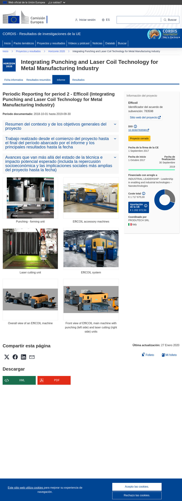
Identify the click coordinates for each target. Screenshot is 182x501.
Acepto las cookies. (137, 486)
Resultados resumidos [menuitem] (38, 79)
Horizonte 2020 (56, 51)
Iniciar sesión (85, 19)
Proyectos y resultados (51, 43)
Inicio (7, 43)
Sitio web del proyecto (144, 118)
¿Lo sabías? (56, 2)
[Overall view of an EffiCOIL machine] (30, 300)
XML (22, 380)
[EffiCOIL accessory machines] (91, 198)
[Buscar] (170, 20)
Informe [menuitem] (61, 79)
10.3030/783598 (137, 130)
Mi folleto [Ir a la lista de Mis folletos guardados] (169, 355)
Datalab (110, 43)
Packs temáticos (24, 43)
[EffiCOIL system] (91, 249)
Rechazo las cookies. (137, 495)
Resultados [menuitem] (78, 79)
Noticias (97, 43)
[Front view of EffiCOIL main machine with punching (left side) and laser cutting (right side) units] (91, 300)
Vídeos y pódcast (79, 43)
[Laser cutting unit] (30, 249)
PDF (57, 380)
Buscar (122, 43)
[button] (105, 20)
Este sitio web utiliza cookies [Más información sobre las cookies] (26, 487)
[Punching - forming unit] (30, 198)
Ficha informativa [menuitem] (13, 79)
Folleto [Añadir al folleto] (148, 354)
